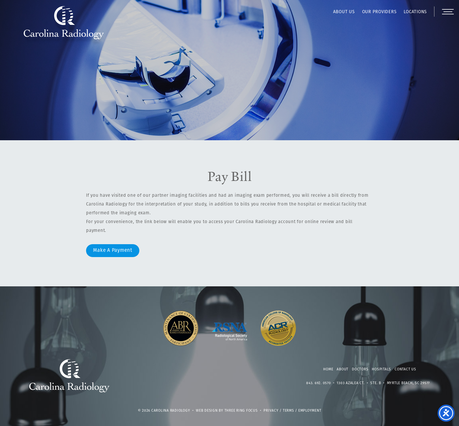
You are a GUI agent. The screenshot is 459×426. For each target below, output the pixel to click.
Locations (415, 12)
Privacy (270, 411)
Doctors (360, 369)
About (342, 369)
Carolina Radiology (64, 26)
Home (328, 369)
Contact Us (405, 369)
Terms (288, 411)
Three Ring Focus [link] (241, 411)
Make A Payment (112, 250)
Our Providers (379, 12)
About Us (344, 12)
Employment (309, 411)
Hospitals (381, 369)
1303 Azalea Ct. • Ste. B (359, 383)
